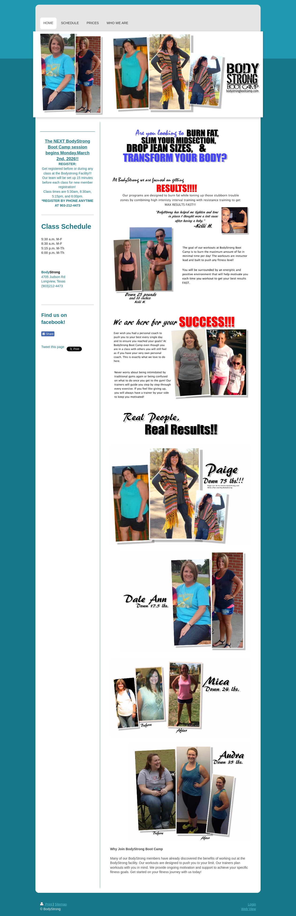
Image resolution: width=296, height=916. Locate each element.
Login (252, 904)
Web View (248, 909)
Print (46, 904)
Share (47, 334)
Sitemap (61, 904)
